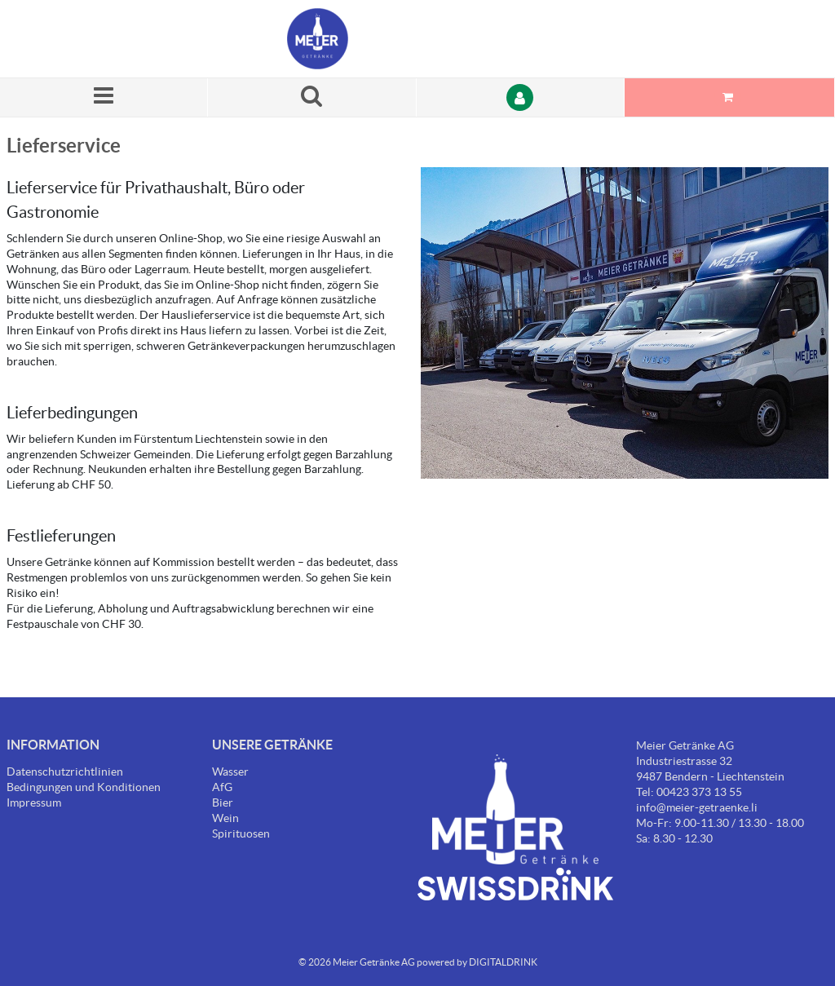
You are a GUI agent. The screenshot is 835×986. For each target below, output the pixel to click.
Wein (225, 818)
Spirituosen (241, 833)
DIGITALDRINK (503, 962)
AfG (222, 787)
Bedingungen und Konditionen (84, 787)
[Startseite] (364, 38)
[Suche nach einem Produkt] (312, 97)
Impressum (34, 802)
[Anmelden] (521, 97)
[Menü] (104, 97)
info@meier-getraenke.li (697, 807)
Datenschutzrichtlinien (65, 771)
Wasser (230, 771)
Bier (222, 802)
